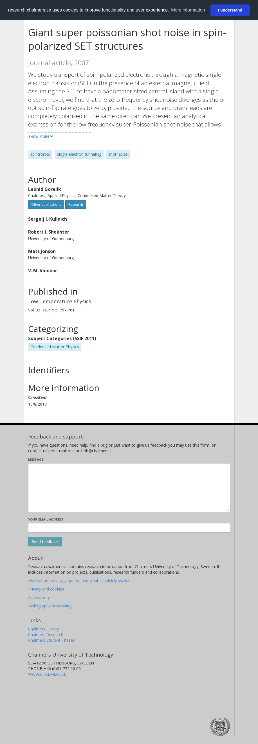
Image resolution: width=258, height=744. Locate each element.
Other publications (46, 204)
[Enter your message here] (129, 487)
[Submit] (45, 541)
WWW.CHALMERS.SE (47, 674)
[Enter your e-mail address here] (129, 528)
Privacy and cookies (46, 589)
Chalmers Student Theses (51, 640)
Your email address (46, 519)
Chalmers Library (43, 629)
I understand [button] (230, 10)
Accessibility (39, 597)
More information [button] (188, 10)
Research (75, 204)
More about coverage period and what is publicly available (81, 580)
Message (35, 459)
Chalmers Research (45, 634)
